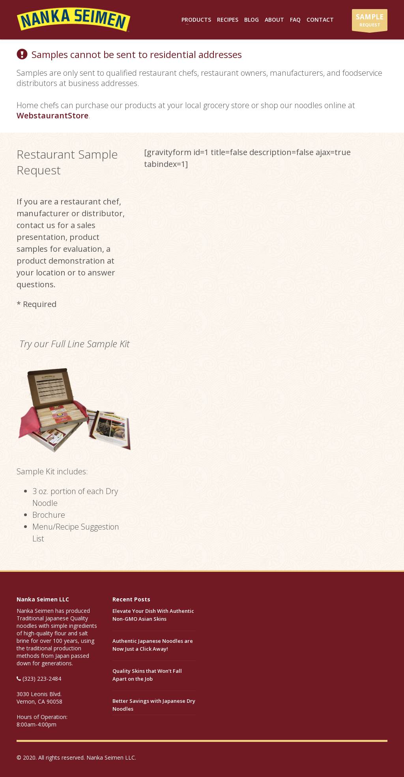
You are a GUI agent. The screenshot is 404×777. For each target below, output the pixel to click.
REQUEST (369, 21)
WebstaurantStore (52, 115)
